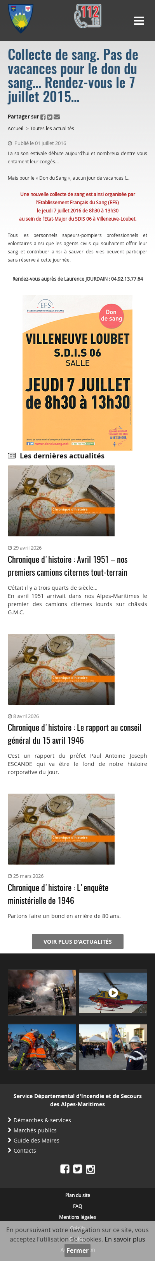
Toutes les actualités (52, 128)
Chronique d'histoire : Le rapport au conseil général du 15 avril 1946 (74, 734)
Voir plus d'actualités (78, 941)
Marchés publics (35, 1130)
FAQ (77, 1206)
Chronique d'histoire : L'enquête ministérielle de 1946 (58, 895)
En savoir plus (124, 1239)
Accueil (15, 128)
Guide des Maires (36, 1140)
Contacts (25, 1150)
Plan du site (77, 1195)
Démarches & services (42, 1120)
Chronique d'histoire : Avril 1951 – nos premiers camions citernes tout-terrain (67, 566)
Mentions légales (77, 1217)
